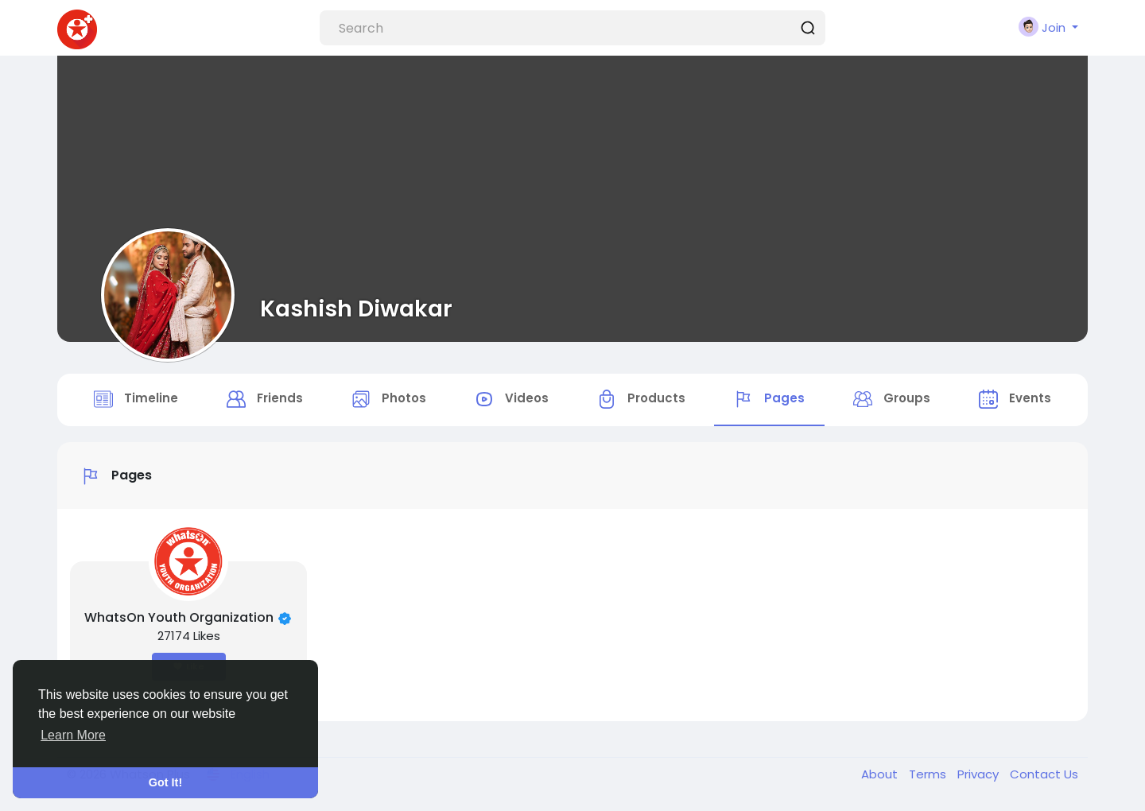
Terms (929, 774)
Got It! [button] (165, 782)
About (881, 774)
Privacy (979, 774)
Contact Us (1044, 774)
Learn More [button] (73, 735)
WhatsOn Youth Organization (179, 617)
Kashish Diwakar (356, 308)
